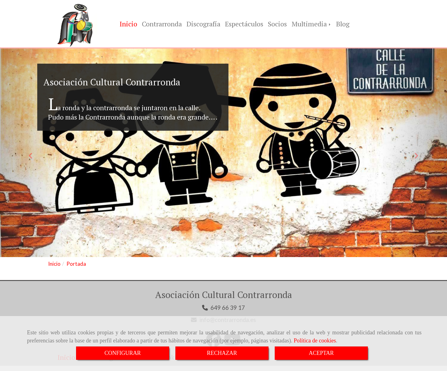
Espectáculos (244, 24)
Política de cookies (315, 340)
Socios (277, 24)
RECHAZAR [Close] (222, 353)
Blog (343, 24)
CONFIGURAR (122, 353)
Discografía (203, 24)
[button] (33, 154)
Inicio (128, 24)
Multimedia (311, 24)
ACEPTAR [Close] (321, 353)
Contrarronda (162, 24)
